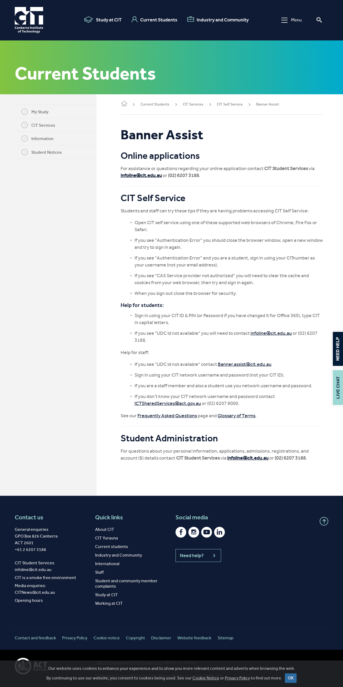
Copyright (135, 637)
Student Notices (44, 152)
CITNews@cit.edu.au (35, 592)
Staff (99, 572)
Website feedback (194, 637)
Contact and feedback (35, 637)
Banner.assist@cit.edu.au (250, 364)
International (107, 563)
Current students (111, 546)
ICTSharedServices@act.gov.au (173, 403)
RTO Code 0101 (149, 662)
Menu (291, 20)
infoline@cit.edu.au (146, 175)
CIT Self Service (235, 104)
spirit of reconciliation (123, 675)
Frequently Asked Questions (172, 416)
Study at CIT (103, 19)
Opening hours (29, 600)
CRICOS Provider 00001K (114, 662)
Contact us (29, 517)
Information (40, 138)
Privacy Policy (74, 637)
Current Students (154, 19)
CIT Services (41, 125)
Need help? (198, 555)
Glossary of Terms (242, 416)
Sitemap (225, 637)
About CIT (104, 529)
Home (129, 104)
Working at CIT (109, 603)
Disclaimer (161, 637)
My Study (37, 111)
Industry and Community (218, 19)
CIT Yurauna (106, 537)
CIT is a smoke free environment (45, 577)
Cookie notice (107, 637)
